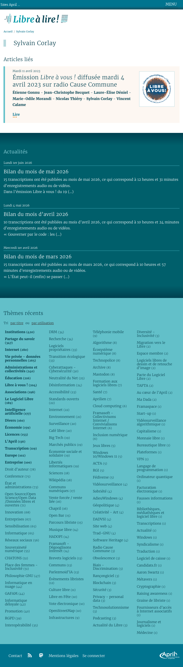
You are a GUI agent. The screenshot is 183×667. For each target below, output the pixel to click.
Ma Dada (146, 399)
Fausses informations (154, 500)
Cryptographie (151, 586)
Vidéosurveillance (110, 484)
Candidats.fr (149, 565)
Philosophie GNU (22, 575)
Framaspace (149, 406)
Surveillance (62, 423)
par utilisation (43, 323)
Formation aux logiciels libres (107, 383)
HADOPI (59, 536)
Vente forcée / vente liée (65, 499)
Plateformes (149, 452)
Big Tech (59, 437)
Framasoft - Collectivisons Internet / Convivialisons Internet (105, 420)
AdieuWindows (108, 498)
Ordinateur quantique (155, 479)
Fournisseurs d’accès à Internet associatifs (154, 611)
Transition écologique (67, 358)
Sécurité (102, 589)
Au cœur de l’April (154, 392)
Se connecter (93, 656)
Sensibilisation (20, 526)
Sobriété (102, 491)
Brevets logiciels (65, 558)
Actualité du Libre (110, 625)
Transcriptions (151, 523)
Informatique (19, 533)
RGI (98, 470)
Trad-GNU (104, 533)
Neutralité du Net (66, 378)
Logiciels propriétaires (63, 348)
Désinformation (65, 385)
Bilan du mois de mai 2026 (35, 171)
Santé (100, 392)
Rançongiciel (106, 575)
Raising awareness (154, 593)
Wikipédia (60, 480)
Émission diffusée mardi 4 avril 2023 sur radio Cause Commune (68, 81)
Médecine (147, 632)
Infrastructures (64, 617)
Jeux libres (104, 445)
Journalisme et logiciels (149, 624)
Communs (60, 565)
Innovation (17, 512)
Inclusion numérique (110, 437)
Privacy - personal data (108, 598)
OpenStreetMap (65, 610)
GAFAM (15, 593)
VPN (142, 459)
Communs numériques (62, 489)
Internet (59, 409)
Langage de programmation (152, 468)
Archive (102, 367)
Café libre (60, 430)
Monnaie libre (151, 438)
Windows (147, 537)
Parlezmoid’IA (64, 572)
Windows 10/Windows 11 (107, 454)
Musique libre (63, 529)
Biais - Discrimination (108, 567)
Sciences (59, 473)
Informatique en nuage (18, 584)
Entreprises (18, 519)
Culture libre (62, 589)
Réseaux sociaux (22, 540)
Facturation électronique (149, 489)
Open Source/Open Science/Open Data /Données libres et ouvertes (20, 499)
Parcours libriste (65, 522)
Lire (16, 114)
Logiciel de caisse (153, 558)
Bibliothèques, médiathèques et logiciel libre (150, 513)
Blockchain (104, 582)
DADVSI (102, 519)
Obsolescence (106, 558)
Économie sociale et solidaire (65, 453)
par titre (16, 323)
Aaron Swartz (150, 572)
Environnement (65, 416)
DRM (56, 332)
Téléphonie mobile (108, 334)
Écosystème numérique (104, 351)
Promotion (17, 611)
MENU (171, 4)
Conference (17, 476)
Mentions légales (64, 656)
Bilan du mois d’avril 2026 (35, 214)
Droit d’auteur (20, 469)
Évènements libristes (66, 581)
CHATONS (16, 558)
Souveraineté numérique (17, 549)
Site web (102, 526)
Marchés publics (65, 444)
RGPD (13, 618)
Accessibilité (62, 392)
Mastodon (104, 374)
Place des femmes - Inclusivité (21, 567)
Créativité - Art (108, 512)
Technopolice (106, 360)
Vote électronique (66, 603)
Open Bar (59, 515)
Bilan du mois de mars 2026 (37, 256)
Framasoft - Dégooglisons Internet (60, 547)
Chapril (58, 508)
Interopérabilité (21, 625)
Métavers (147, 579)
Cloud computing (110, 406)
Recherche (61, 339)
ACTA (100, 463)
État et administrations (21, 485)
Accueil (7, 31)
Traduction (148, 551)
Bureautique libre (153, 445)
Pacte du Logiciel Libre (151, 377)
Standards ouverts (64, 401)
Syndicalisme (150, 544)
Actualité (146, 530)
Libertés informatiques (64, 464)
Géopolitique (106, 505)
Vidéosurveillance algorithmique (151, 422)
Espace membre (152, 353)
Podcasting (104, 618)
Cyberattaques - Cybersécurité (63, 369)
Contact (15, 656)
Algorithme (105, 342)
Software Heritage (110, 540)
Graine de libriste (153, 600)
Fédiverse (103, 477)
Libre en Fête (63, 596)
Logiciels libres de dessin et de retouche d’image (154, 364)
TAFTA (145, 385)
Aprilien (102, 399)
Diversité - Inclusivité (148, 334)
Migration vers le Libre (151, 344)
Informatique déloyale (16, 602)
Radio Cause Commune (104, 549)
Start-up (146, 413)
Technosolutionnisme (111, 609)
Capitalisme (149, 431)
